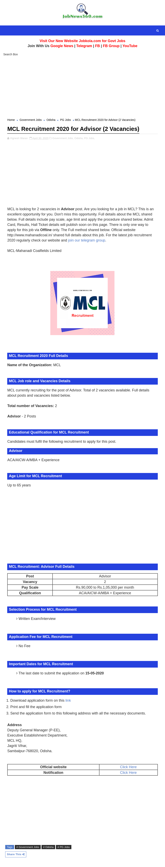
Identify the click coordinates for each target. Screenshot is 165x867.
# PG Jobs (64, 846)
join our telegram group (86, 240)
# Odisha (48, 846)
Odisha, (78, 137)
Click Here (128, 767)
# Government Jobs (27, 846)
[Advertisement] (82, 88)
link (68, 700)
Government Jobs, (63, 137)
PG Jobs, (89, 137)
